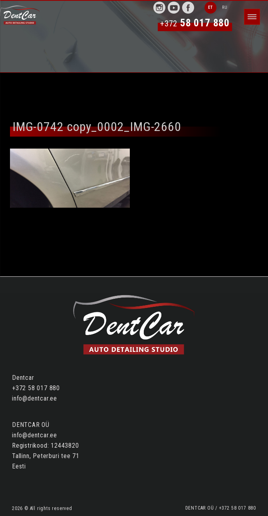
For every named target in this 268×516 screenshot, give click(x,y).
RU (225, 7)
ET (210, 7)
